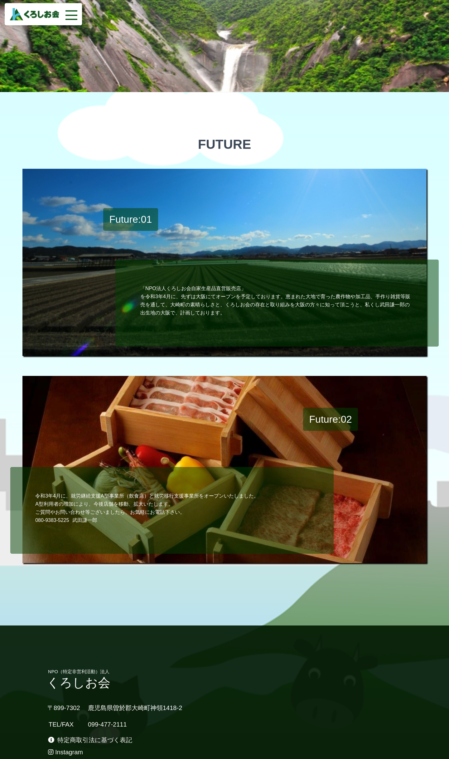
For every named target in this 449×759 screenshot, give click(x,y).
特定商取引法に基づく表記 (90, 740)
